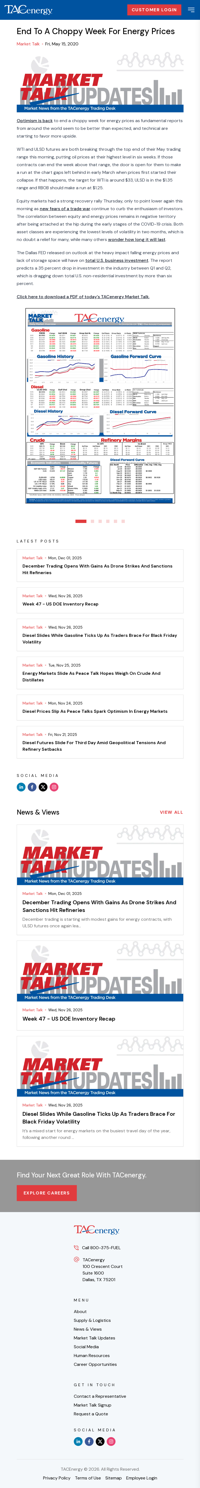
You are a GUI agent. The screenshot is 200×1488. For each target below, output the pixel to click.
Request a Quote (91, 1414)
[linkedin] (21, 787)
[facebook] (32, 787)
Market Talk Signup (92, 1405)
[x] (43, 787)
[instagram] (54, 787)
